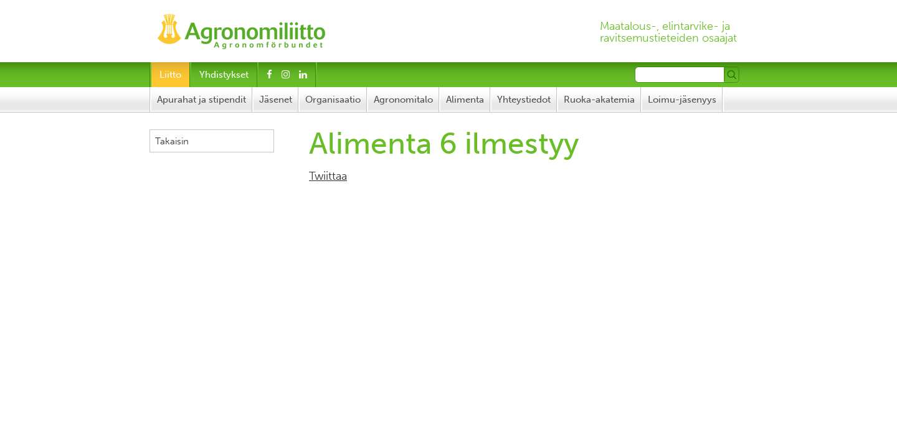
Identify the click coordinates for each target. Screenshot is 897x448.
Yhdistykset (224, 74)
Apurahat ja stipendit (201, 99)
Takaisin (172, 141)
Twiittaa (328, 176)
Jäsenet (275, 99)
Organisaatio (333, 99)
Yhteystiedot (524, 99)
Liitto (170, 74)
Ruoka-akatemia (599, 99)
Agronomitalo (403, 99)
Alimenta (465, 99)
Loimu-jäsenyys (682, 99)
